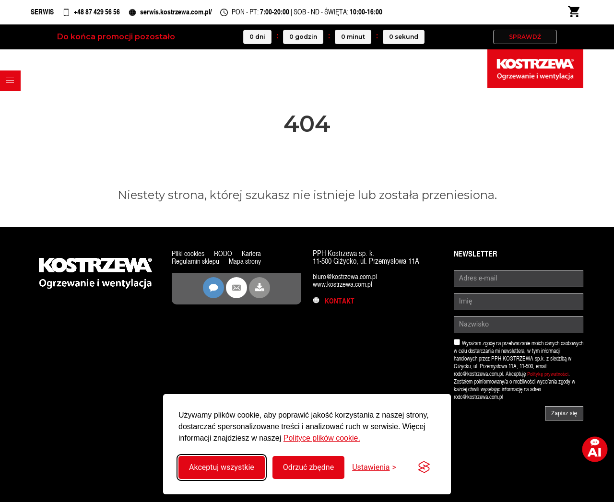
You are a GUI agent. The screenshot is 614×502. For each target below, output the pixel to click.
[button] (12, 91)
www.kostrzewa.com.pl (345, 288)
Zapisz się (564, 418)
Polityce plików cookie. (321, 438)
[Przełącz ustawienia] (374, 467)
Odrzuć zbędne (308, 467)
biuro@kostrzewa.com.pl (347, 281)
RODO (226, 258)
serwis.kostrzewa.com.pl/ (201, 14)
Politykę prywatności (548, 378)
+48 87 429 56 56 (109, 14)
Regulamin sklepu (196, 265)
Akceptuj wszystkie (221, 467)
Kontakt (334, 305)
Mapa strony (248, 265)
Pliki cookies (189, 258)
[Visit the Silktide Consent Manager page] (424, 467)
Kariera (254, 258)
